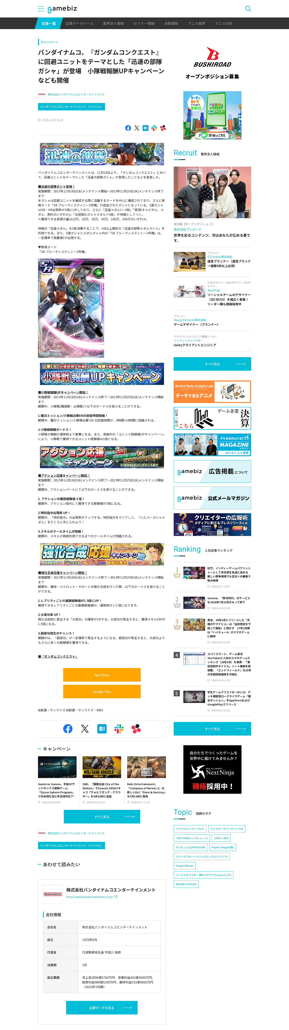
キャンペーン (49, 42)
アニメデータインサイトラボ (226, 829)
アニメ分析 (223, 23)
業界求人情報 (113, 23)
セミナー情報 (144, 23)
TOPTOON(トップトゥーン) (192, 838)
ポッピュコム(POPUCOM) (190, 847)
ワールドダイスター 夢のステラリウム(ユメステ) (203, 875)
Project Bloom (184, 865)
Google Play (102, 691)
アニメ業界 (196, 23)
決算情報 (171, 23)
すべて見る (102, 816)
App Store (102, 675)
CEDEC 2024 (221, 838)
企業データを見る (101, 1007)
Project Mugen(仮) (222, 847)
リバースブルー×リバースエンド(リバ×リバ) (202, 856)
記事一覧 (49, 23)
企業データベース (79, 23)
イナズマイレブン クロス (190, 829)
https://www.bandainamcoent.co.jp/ (91, 897)
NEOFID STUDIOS (186, 884)
